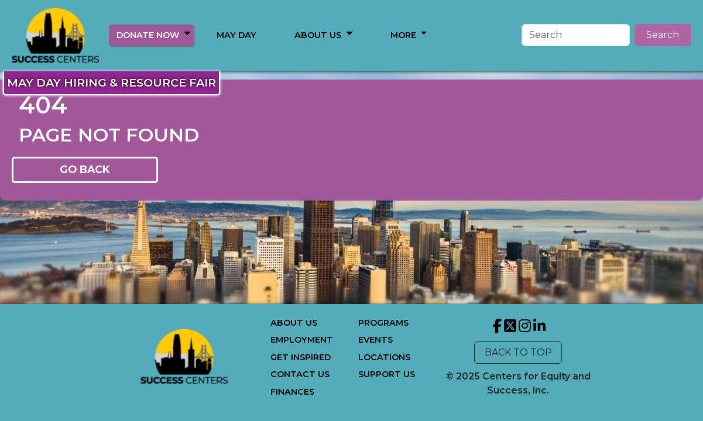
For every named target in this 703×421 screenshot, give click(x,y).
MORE (318, 35)
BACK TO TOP (518, 352)
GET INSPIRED (300, 357)
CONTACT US (300, 374)
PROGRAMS (383, 323)
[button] (187, 33)
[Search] (576, 35)
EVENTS (375, 339)
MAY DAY (236, 35)
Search (662, 34)
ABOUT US (293, 323)
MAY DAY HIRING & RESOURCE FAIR (111, 82)
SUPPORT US (386, 374)
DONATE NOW (147, 35)
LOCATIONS (384, 357)
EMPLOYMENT (301, 339)
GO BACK (85, 169)
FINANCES (292, 392)
